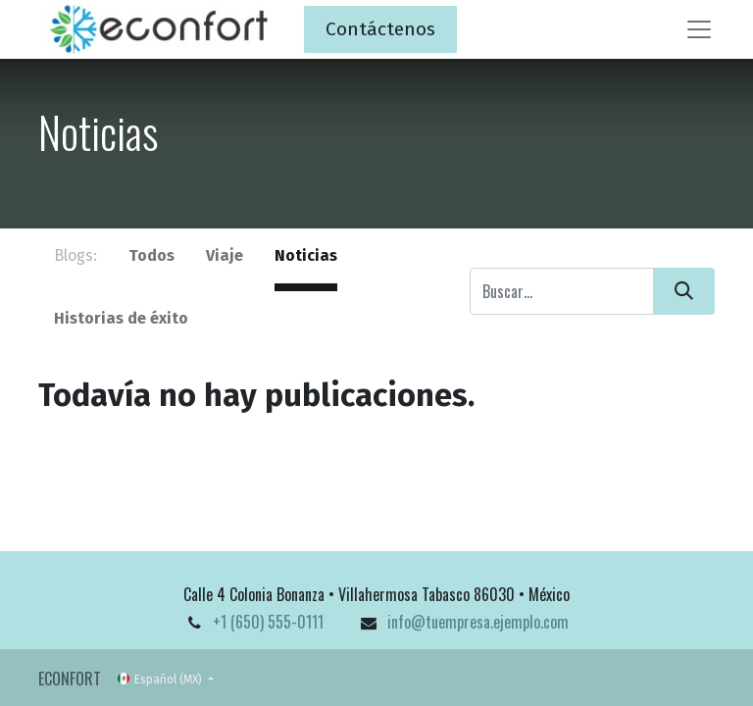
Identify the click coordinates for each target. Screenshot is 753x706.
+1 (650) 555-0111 (268, 621)
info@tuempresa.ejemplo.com (478, 621)
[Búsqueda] (684, 291)
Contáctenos (380, 29)
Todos (151, 255)
